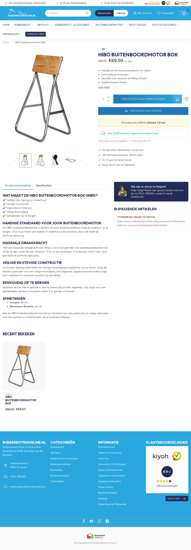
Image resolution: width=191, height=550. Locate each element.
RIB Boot (43, 25)
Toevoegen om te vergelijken (113, 140)
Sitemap (102, 498)
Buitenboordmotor (109, 25)
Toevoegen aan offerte (143, 111)
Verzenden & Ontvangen (112, 464)
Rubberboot (22, 25)
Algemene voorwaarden (112, 475)
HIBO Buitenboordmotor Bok (30, 42)
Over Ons (103, 458)
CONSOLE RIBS (35, 34)
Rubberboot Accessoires (72, 25)
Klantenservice (106, 447)
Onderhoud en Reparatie (112, 504)
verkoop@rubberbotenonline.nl (27, 486)
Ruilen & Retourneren (110, 470)
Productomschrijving (18, 185)
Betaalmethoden (107, 493)
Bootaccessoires (164, 25)
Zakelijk (120, 13)
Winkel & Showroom (110, 453)
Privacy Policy (105, 487)
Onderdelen (11, 34)
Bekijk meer (176, 498)
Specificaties (43, 185)
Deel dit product (141, 140)
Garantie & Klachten (109, 481)
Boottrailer (137, 25)
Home (6, 25)
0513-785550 (17, 476)
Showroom (104, 13)
